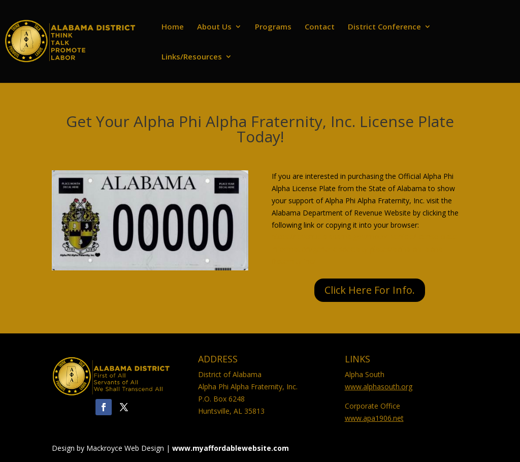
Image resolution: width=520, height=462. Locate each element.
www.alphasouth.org (378, 386)
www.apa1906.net (374, 418)
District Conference (384, 27)
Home (172, 27)
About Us (214, 27)
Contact (320, 27)
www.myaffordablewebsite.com (230, 448)
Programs (273, 27)
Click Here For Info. (369, 290)
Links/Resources (191, 57)
